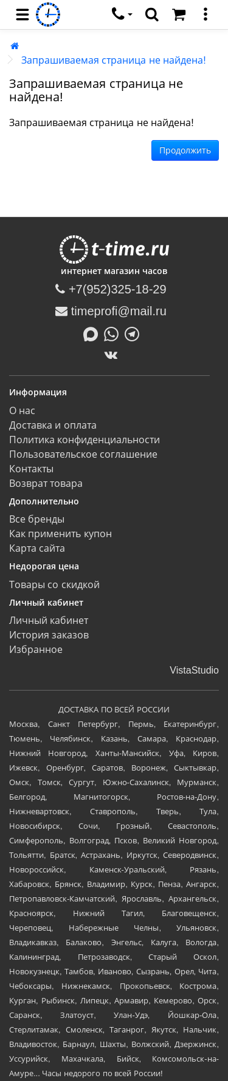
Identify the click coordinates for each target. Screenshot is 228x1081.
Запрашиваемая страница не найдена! (113, 60)
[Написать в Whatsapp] (114, 333)
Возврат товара (46, 483)
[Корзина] (178, 14)
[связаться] (122, 14)
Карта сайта (37, 548)
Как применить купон (60, 534)
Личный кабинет (48, 620)
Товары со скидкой (54, 585)
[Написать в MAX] (93, 333)
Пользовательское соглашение (83, 454)
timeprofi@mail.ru (111, 311)
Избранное (36, 649)
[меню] (205, 14)
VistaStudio (194, 670)
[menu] (22, 14)
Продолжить (185, 150)
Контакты (31, 469)
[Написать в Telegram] (135, 333)
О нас (22, 411)
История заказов (49, 635)
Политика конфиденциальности (84, 440)
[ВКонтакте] (114, 354)
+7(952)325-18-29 (110, 289)
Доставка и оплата (53, 425)
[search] (152, 14)
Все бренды (36, 519)
